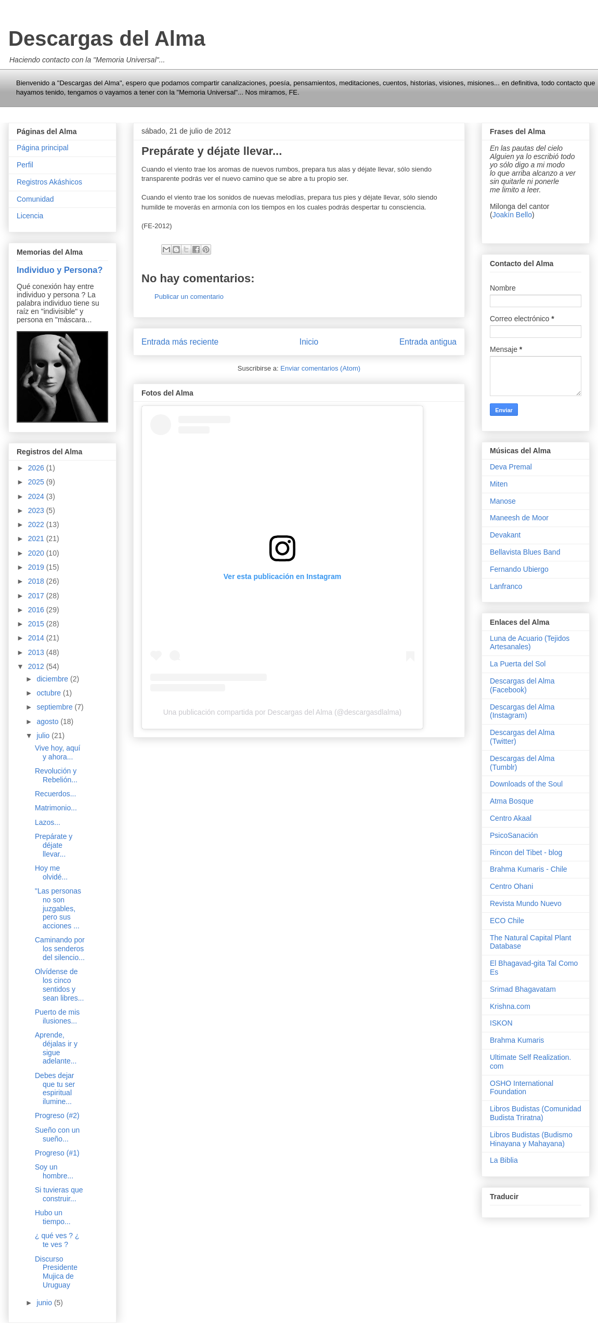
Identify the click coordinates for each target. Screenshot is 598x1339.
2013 (37, 652)
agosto (48, 721)
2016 (37, 610)
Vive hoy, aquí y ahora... (57, 752)
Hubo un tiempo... (53, 1217)
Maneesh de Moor (519, 518)
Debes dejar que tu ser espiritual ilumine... (55, 1088)
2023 (37, 510)
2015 (37, 624)
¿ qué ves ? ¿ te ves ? (57, 1240)
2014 (37, 638)
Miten (499, 484)
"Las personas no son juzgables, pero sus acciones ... (58, 908)
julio (43, 735)
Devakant (505, 535)
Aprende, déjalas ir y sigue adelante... (56, 1048)
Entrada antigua (428, 341)
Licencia (30, 216)
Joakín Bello (512, 215)
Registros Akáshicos (49, 182)
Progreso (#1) (57, 1153)
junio (45, 1302)
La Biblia (504, 1160)
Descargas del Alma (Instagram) (522, 711)
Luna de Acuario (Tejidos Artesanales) (529, 642)
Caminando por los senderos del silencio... (60, 949)
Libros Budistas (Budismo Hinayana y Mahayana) (531, 1139)
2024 (37, 496)
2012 (37, 666)
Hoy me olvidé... (51, 872)
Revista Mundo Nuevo (526, 903)
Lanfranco (506, 586)
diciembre (53, 679)
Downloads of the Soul (526, 784)
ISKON (501, 1023)
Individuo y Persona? (59, 269)
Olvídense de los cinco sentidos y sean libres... (59, 984)
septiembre (55, 707)
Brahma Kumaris (517, 1040)
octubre (49, 693)
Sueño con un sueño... (57, 1134)
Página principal (43, 147)
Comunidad (35, 199)
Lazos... (47, 822)
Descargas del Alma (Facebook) (522, 685)
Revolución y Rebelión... (56, 775)
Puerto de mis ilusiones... (57, 1016)
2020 (37, 553)
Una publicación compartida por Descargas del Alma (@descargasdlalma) (282, 712)
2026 (37, 468)
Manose (503, 501)
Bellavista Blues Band (525, 552)
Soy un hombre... (54, 1171)
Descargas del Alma (106, 38)
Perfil (25, 165)
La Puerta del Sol (517, 664)
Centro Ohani (511, 886)
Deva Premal (511, 467)
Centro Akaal (510, 818)
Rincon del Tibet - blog (526, 852)
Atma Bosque (512, 801)
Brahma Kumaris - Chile (528, 869)
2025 (37, 482)
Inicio (309, 341)
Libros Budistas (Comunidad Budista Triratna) (535, 1113)
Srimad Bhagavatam (523, 989)
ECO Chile (507, 920)
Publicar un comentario (189, 296)
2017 (37, 596)
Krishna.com (510, 1006)
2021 (37, 538)
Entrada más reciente (179, 341)
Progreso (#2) (57, 1115)
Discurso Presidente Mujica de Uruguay (56, 1272)
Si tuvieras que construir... (59, 1194)
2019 (37, 567)
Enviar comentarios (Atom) (320, 368)
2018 (37, 581)
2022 (37, 524)
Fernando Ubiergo (519, 569)
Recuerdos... (55, 794)
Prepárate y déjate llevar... (53, 845)
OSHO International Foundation (521, 1087)
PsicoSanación (514, 835)
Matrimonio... (56, 808)
